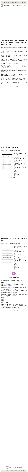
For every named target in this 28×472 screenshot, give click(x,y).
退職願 (2, 304)
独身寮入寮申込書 (5, 306)
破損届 (2, 297)
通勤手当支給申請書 (6, 284)
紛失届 (2, 299)
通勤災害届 (4, 287)
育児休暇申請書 (5, 280)
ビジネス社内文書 (12, 5)
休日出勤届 (4, 294)
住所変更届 (4, 290)
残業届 (2, 301)
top (3, 5)
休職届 (2, 282)
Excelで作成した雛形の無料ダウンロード (12, 150)
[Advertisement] (14, 25)
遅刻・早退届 (4, 302)
